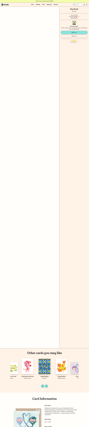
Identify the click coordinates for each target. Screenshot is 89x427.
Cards (32, 4)
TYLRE (74, 11)
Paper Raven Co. (53, 378)
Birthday (38, 4)
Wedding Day (53, 376)
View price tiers (74, 17)
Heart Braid (19, 376)
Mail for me (74, 32)
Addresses (49, 4)
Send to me (74, 36)
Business (56, 4)
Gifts (43, 4)
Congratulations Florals (70, 376)
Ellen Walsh (70, 378)
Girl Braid (36, 376)
